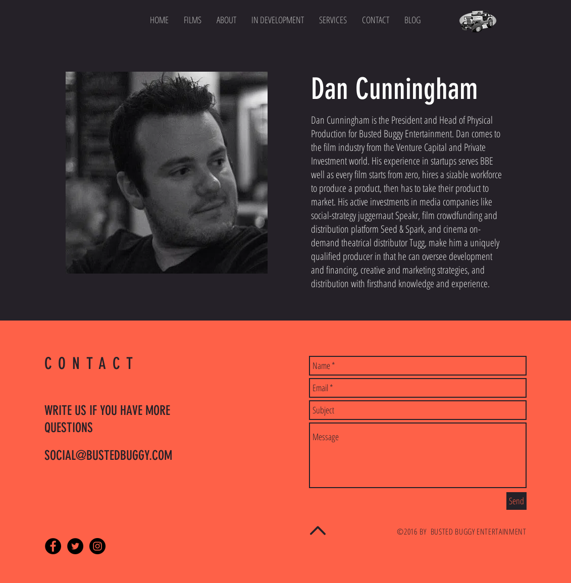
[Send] (516, 501)
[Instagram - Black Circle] (97, 546)
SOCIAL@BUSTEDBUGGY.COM (108, 455)
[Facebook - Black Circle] (53, 546)
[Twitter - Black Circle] (75, 546)
